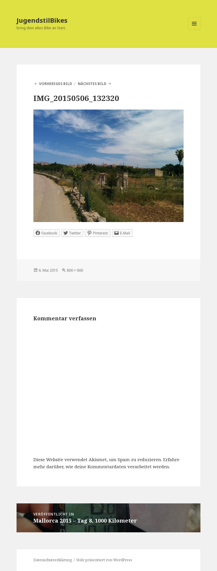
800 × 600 (75, 270)
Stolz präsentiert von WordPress (104, 559)
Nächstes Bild (92, 83)
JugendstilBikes (42, 20)
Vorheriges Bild (55, 83)
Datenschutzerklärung (52, 559)
